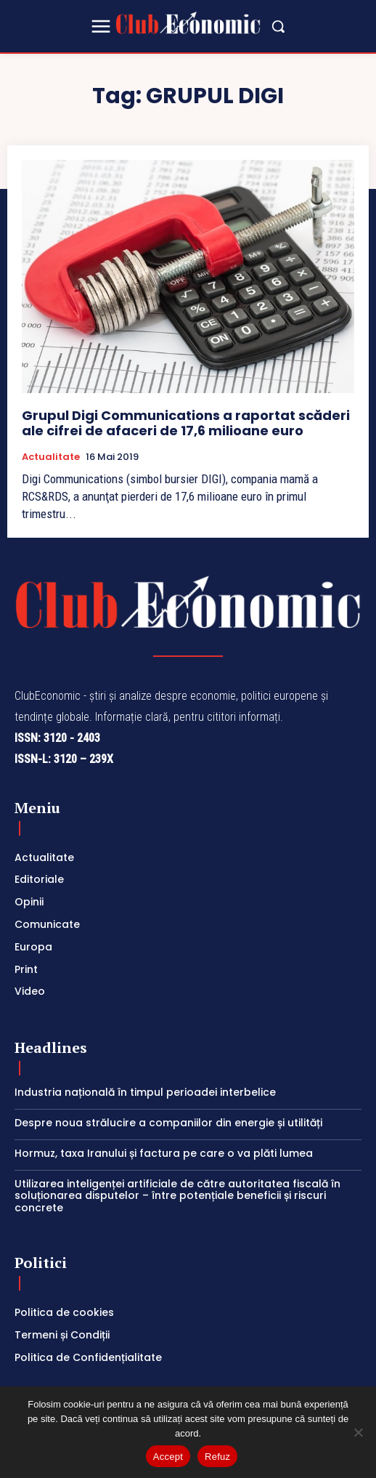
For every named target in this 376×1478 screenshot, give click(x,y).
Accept (168, 1456)
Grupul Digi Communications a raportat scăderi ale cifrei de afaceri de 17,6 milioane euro (186, 423)
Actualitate (51, 457)
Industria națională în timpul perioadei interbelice (145, 1092)
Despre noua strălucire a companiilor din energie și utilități (171, 1122)
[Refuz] (358, 1432)
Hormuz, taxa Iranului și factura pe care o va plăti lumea (164, 1153)
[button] (278, 26)
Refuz (217, 1456)
